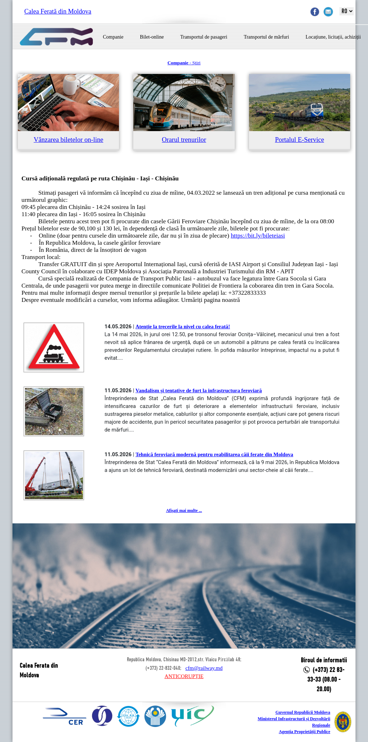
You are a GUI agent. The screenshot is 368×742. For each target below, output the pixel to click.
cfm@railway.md (204, 668)
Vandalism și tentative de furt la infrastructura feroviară (198, 390)
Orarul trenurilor (184, 139)
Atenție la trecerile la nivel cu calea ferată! (182, 326)
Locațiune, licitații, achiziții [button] (333, 37)
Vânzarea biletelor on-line (68, 139)
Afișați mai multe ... (184, 510)
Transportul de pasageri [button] (203, 37)
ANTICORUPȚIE (183, 676)
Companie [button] (113, 37)
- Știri (184, 62)
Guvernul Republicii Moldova (302, 712)
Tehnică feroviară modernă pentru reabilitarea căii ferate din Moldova (214, 454)
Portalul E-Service (299, 139)
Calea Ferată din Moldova (57, 11)
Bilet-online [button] (152, 37)
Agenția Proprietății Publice (304, 731)
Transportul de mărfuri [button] (266, 37)
